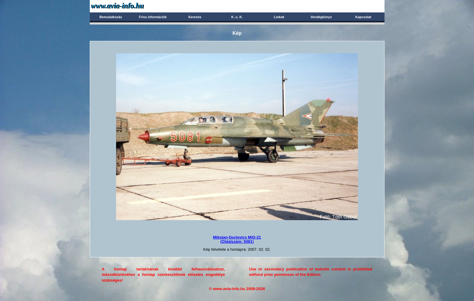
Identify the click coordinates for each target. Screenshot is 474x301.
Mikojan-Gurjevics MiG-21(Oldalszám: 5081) (237, 239)
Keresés (194, 17)
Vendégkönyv (321, 17)
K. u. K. (237, 17)
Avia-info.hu (128, 5)
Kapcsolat (363, 17)
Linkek (279, 17)
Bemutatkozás (110, 17)
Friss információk (153, 17)
